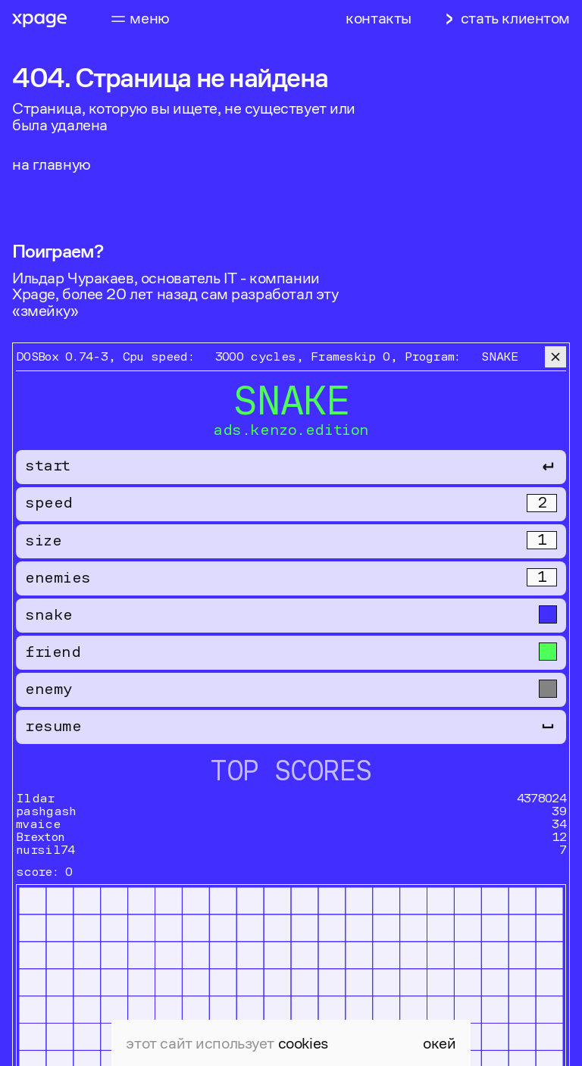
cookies (303, 1043)
